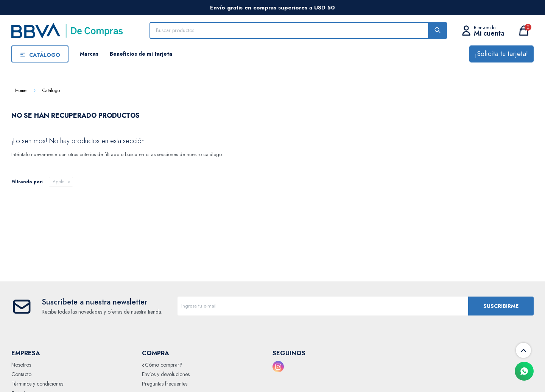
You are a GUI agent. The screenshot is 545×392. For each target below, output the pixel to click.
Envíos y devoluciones (166, 374)
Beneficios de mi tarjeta (141, 54)
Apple (58, 181)
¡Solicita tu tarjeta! (501, 54)
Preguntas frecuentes (164, 383)
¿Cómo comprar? (162, 365)
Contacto (21, 374)
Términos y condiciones (37, 383)
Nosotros (21, 365)
